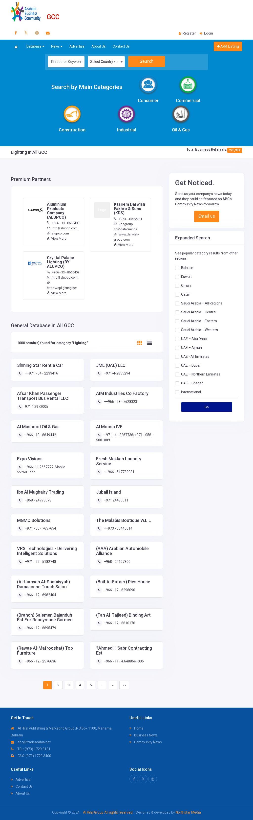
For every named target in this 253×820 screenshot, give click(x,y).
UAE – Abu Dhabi (194, 339)
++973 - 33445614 (117, 528)
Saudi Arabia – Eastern (199, 321)
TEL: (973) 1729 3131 (30, 749)
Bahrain (187, 268)
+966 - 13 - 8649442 (40, 435)
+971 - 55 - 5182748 (40, 562)
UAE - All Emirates (195, 356)
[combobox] (106, 61)
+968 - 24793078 (37, 500)
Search (147, 61)
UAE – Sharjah (192, 383)
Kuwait (186, 277)
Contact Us (121, 46)
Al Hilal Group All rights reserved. (108, 812)
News (57, 46)
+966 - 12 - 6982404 (40, 595)
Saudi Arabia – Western (199, 330)
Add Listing (228, 46)
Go (207, 407)
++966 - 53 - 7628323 (120, 402)
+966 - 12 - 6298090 (119, 590)
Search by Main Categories (87, 87)
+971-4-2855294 (116, 373)
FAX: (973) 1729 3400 (31, 756)
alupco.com (58, 233)
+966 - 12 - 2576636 (40, 661)
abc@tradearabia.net (31, 742)
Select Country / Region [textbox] (107, 62)
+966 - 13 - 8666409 (63, 223)
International (191, 392)
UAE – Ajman (191, 348)
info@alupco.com (62, 228)
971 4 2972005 (36, 407)
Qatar (185, 294)
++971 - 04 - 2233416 (41, 373)
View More (56, 238)
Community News (145, 742)
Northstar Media (188, 812)
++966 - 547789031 (118, 472)
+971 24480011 (115, 500)
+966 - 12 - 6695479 (40, 628)
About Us (98, 46)
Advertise (76, 46)
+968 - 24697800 (116, 562)
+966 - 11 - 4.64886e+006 (123, 661)
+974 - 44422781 (128, 219)
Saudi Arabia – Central (198, 312)
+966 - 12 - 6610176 (119, 623)
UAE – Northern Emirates (200, 374)
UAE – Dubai (190, 365)
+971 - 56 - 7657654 (40, 528)
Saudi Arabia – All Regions (201, 303)
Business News (143, 735)
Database (35, 46)
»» (124, 685)
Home (136, 728)
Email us (206, 216)
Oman (186, 285)
